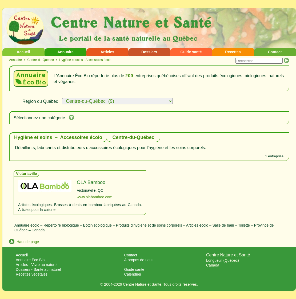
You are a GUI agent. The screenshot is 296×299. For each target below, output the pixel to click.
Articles (107, 52)
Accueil (23, 52)
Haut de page (24, 242)
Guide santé (191, 52)
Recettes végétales (31, 274)
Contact (275, 52)
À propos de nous (139, 260)
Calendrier (133, 274)
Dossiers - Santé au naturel (38, 269)
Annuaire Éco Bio (30, 260)
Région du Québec (40, 101)
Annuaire (65, 52)
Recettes (233, 52)
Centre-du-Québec (40, 60)
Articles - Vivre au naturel (36, 265)
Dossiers (149, 52)
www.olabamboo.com (94, 197)
